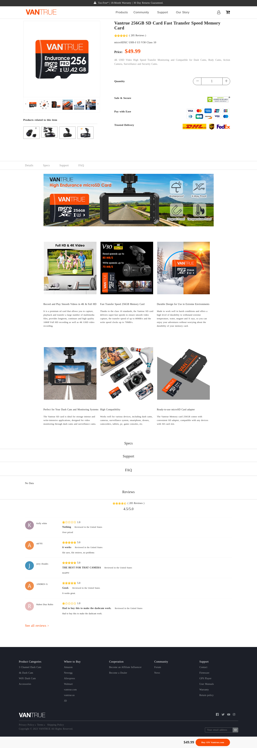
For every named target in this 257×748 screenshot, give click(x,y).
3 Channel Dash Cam (30, 667)
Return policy (206, 695)
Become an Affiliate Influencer (125, 667)
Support (64, 165)
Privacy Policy (27, 724)
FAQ (81, 165)
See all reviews (37, 625)
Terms (40, 724)
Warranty (204, 689)
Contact (203, 667)
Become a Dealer (118, 673)
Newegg (68, 673)
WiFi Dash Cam (27, 678)
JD (65, 701)
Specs (46, 165)
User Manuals (206, 684)
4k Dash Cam (26, 673)
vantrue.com (70, 689)
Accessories (25, 684)
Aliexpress (69, 678)
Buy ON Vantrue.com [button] (212, 742)
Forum (157, 667)
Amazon (68, 667)
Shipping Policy (55, 724)
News (157, 673)
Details (29, 165)
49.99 (190, 742)
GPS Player (205, 678)
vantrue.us (69, 695)
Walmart (68, 684)
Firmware (204, 673)
